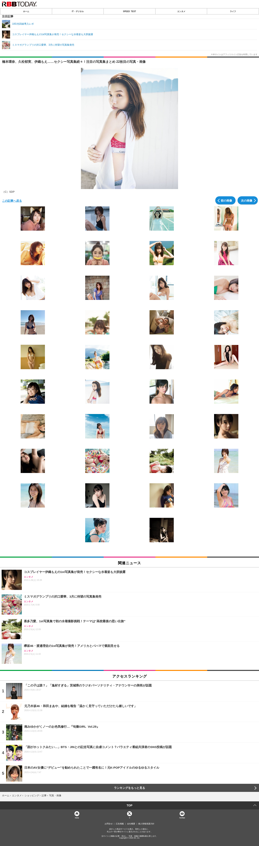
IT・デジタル (78, 11)
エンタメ (181, 11)
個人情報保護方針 (146, 824)
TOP (130, 805)
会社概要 (131, 824)
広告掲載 (120, 824)
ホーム (26, 11)
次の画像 (246, 200)
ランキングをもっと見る (129, 787)
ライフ (233, 11)
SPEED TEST (129, 11)
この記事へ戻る (12, 200)
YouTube (182, 818)
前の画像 (226, 200)
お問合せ (109, 824)
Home (77, 818)
